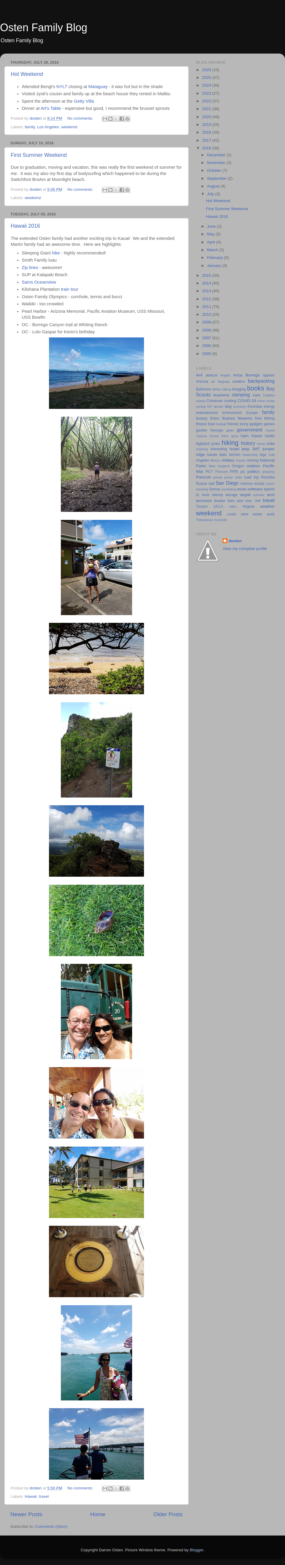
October (214, 170)
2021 (207, 109)
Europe (252, 413)
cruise (270, 401)
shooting (202, 489)
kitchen (234, 455)
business (221, 395)
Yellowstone (204, 520)
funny (244, 424)
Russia (201, 483)
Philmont (221, 471)
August (214, 186)
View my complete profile (245, 548)
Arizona (202, 381)
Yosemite (220, 520)
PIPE (234, 472)
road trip (251, 477)
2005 (207, 353)
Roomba (268, 477)
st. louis (203, 495)
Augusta (224, 381)
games (269, 424)
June (212, 226)
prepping (268, 471)
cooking (230, 401)
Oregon (238, 466)
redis (238, 477)
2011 (207, 306)
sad (211, 483)
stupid (245, 495)
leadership (250, 454)
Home (97, 1514)
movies (241, 460)
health (270, 436)
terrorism (204, 500)
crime (261, 401)
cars (256, 395)
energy (269, 406)
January (214, 265)
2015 (207, 275)
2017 (207, 140)
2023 (207, 93)
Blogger (196, 1550)
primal (217, 477)
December (217, 155)
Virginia (248, 506)
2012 (207, 299)
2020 (207, 117)
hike (56, 253)
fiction (215, 418)
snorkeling (228, 489)
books (255, 388)
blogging (239, 389)
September (217, 178)
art (213, 381)
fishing (269, 418)
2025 (207, 77)
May (211, 234)
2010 (207, 314)
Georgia (216, 430)
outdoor (253, 466)
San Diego (227, 483)
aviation (238, 381)
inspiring (202, 449)
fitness (201, 424)
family (30, 127)
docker (218, 406)
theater (219, 501)
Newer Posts (26, 1514)
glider (230, 430)
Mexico (215, 460)
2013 (207, 291)
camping (241, 394)
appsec (269, 375)
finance (228, 418)
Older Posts (168, 1514)
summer (259, 495)
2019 (207, 124)
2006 (207, 345)
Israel (234, 449)
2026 (207, 70)
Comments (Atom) (51, 1526)
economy (239, 406)
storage (231, 495)
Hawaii (31, 1496)
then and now (240, 501)
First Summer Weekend (39, 155)
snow (241, 489)
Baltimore (203, 389)
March (213, 250)
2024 (207, 85)
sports (269, 489)
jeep (246, 449)
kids (223, 454)
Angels (225, 375)
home (261, 443)
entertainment (207, 413)
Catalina (269, 395)
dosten (235, 541)
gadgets (256, 424)
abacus (211, 375)
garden (201, 430)
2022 (207, 101)
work (271, 514)
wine (244, 514)
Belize (217, 389)
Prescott (203, 477)
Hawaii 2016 (25, 226)
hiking (230, 442)
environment (232, 413)
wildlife (231, 514)
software (254, 489)
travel (44, 1496)
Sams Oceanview (39, 282)
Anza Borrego (246, 375)
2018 (207, 132)
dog (228, 406)
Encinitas (255, 406)
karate (212, 455)
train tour (70, 289)
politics (253, 471)
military (227, 460)
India (271, 444)
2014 (207, 283)
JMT (256, 449)
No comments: (80, 118)
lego (263, 455)
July (211, 194)
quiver (228, 477)
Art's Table (51, 108)
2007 (207, 338)
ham (244, 436)
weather (267, 506)
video (233, 506)
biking (226, 389)
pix (242, 472)
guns (234, 436)
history (248, 443)
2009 (207, 322)
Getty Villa (84, 101)
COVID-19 (247, 400)
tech (271, 495)
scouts (259, 483)
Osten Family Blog (43, 27)
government (249, 429)
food (211, 424)
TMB (257, 501)
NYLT (61, 86)
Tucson (202, 506)
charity (200, 401)
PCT (209, 472)
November (217, 162)
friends (232, 424)
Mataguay (97, 86)
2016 (207, 148)
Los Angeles (48, 127)
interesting (218, 449)
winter (257, 514)
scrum (270, 483)
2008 (207, 330)
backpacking (261, 381)
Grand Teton (219, 436)
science (246, 483)
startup (217, 495)
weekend (69, 127)
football (221, 424)
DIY (210, 406)
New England (219, 466)
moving (253, 460)
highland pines (208, 444)
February (215, 257)
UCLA (218, 506)
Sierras (214, 489)
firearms (245, 418)
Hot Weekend (27, 74)
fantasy (202, 418)
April (211, 242)
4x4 (199, 375)
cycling (201, 406)
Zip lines (30, 267)
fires (258, 418)
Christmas (214, 401)
